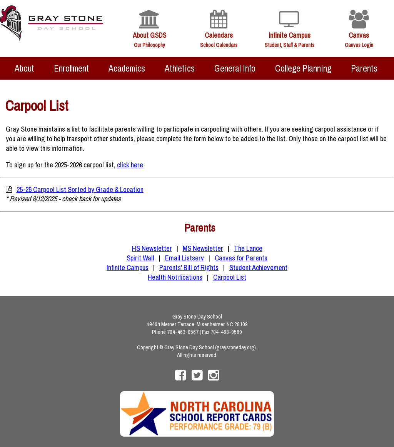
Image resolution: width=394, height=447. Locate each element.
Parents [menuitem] (364, 68)
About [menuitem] (24, 68)
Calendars (219, 35)
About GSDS (149, 35)
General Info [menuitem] (234, 68)
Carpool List (229, 277)
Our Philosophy (149, 45)
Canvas (359, 35)
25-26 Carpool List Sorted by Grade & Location (80, 189)
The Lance (248, 248)
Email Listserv (184, 258)
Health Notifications (175, 277)
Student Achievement (258, 267)
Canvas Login (359, 45)
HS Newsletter (152, 248)
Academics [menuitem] (127, 68)
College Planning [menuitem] (303, 68)
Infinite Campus (290, 35)
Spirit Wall (140, 258)
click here (130, 165)
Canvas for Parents (241, 258)
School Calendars (218, 45)
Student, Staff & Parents (289, 45)
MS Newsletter (203, 248)
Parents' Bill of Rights (189, 267)
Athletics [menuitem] (180, 68)
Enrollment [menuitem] (71, 68)
